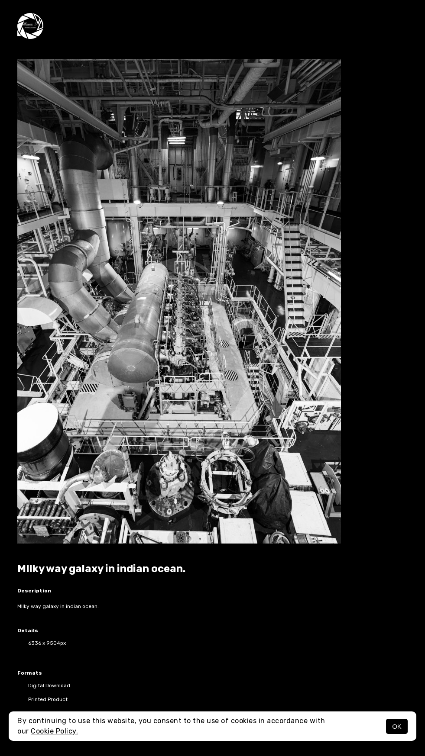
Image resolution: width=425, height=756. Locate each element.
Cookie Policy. (54, 731)
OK (397, 726)
